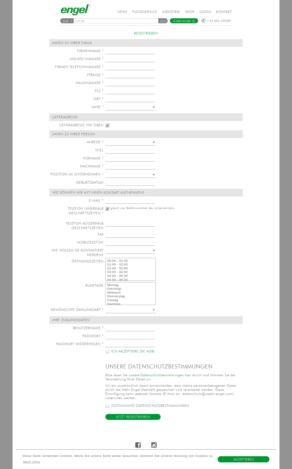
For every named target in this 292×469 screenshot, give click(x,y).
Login (205, 12)
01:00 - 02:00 (130, 265)
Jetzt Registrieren (133, 417)
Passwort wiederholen (80, 344)
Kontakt (224, 12)
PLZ (99, 91)
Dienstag (130, 289)
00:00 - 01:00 (130, 261)
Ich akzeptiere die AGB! (132, 351)
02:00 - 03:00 (130, 268)
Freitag (130, 300)
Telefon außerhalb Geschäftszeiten (85, 225)
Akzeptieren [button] (243, 459)
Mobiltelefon (90, 242)
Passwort (93, 336)
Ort (99, 99)
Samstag (130, 304)
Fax (101, 234)
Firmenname (90, 51)
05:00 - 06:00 (130, 280)
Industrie (171, 12)
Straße (95, 75)
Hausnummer (90, 83)
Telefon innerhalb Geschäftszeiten (86, 210)
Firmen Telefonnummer (79, 67)
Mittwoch (130, 293)
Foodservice (144, 12)
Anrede (95, 142)
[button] (163, 20)
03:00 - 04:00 (130, 272)
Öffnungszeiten (88, 261)
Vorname (93, 158)
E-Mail (96, 200)
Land (97, 107)
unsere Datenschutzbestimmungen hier (160, 375)
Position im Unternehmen (77, 174)
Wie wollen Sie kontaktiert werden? (78, 252)
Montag (130, 285)
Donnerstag (130, 296)
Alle (67, 21)
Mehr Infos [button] (31, 462)
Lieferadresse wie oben (81, 125)
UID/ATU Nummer (87, 59)
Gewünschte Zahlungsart (77, 309)
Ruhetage (95, 285)
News (122, 12)
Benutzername (88, 328)
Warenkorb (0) (184, 21)
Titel (99, 150)
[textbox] (117, 20)
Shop (190, 12)
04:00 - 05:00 (130, 276)
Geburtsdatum (90, 182)
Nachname (92, 166)
